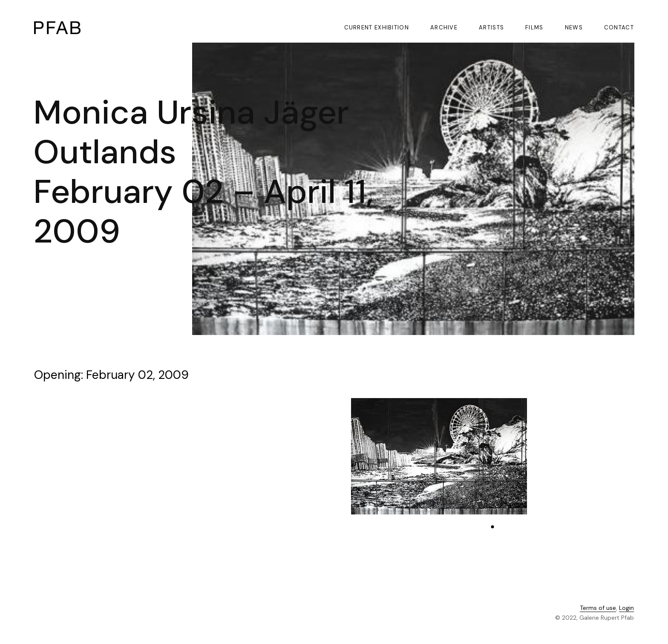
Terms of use (598, 608)
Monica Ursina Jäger (191, 112)
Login (626, 608)
